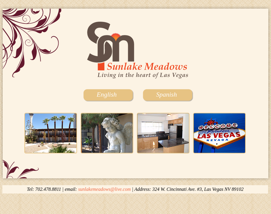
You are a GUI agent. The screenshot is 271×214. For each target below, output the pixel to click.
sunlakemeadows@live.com (104, 189)
